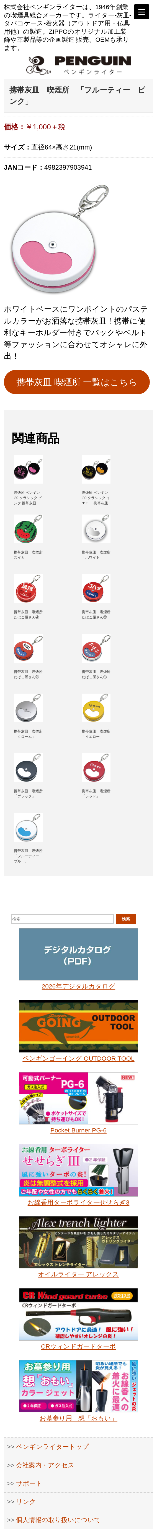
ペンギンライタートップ (52, 1446)
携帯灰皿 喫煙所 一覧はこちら (77, 382)
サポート (29, 1483)
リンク (26, 1501)
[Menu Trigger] (141, 11)
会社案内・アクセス (45, 1465)
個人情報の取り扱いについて (58, 1519)
